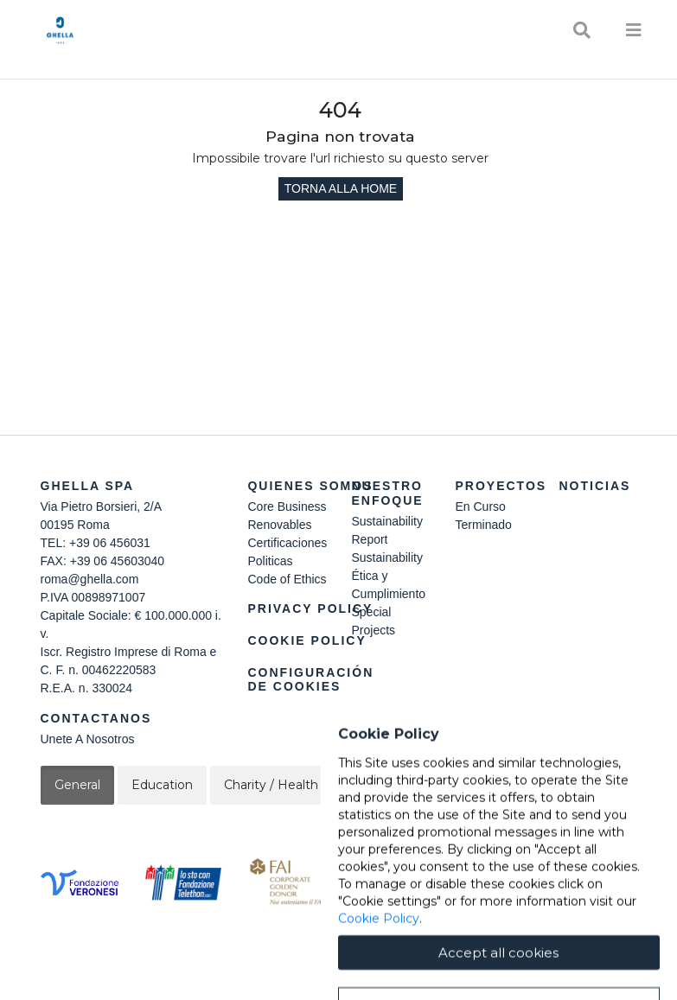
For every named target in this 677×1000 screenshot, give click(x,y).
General (77, 785)
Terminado (483, 525)
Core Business (286, 506)
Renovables (279, 525)
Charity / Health (271, 785)
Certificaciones (287, 543)
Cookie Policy (306, 640)
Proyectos (500, 486)
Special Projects (373, 621)
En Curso (480, 506)
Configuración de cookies (310, 680)
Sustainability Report (387, 530)
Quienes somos (310, 486)
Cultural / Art (496, 785)
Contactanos (96, 718)
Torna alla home (340, 188)
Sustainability (387, 557)
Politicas (269, 561)
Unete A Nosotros (88, 739)
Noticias (594, 486)
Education (162, 785)
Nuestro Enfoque (387, 493)
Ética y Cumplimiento (388, 585)
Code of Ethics (286, 579)
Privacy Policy (310, 608)
